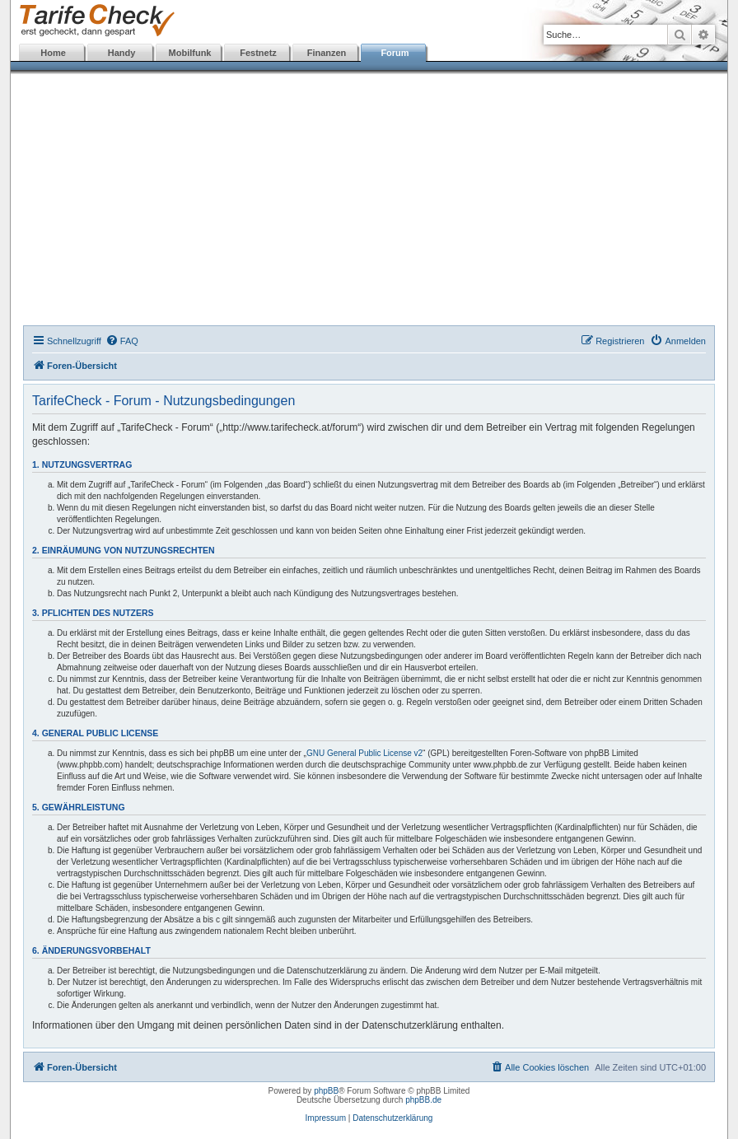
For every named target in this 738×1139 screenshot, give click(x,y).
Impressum (326, 1118)
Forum (395, 53)
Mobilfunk (190, 53)
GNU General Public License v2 (364, 753)
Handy (122, 53)
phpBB (326, 1090)
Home (53, 53)
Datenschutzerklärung (392, 1118)
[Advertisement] (369, 201)
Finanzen (327, 53)
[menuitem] (121, 341)
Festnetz (258, 53)
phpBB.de (423, 1099)
